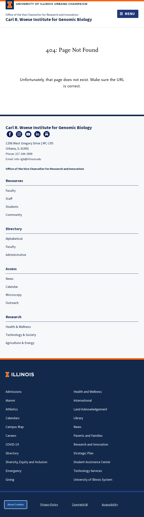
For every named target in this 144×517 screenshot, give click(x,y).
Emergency (13, 471)
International (83, 400)
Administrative (16, 255)
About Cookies (16, 505)
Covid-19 (12, 444)
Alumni (10, 400)
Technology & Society (21, 335)
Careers (11, 435)
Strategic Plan (83, 453)
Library (78, 418)
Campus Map (15, 427)
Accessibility (110, 505)
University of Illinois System (93, 479)
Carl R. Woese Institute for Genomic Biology (49, 19)
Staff (9, 198)
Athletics (12, 409)
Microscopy (14, 295)
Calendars (13, 418)
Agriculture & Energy (20, 343)
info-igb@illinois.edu (27, 159)
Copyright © (80, 505)
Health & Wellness (18, 327)
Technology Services (88, 471)
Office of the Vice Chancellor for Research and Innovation (42, 15)
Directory (12, 453)
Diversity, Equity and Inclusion (26, 462)
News (10, 278)
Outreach (12, 303)
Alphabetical (14, 238)
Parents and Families (88, 435)
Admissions (14, 391)
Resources (14, 180)
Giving (10, 479)
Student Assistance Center (92, 462)
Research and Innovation (91, 444)
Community (14, 214)
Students (12, 206)
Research (13, 317)
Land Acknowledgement (90, 409)
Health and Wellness (88, 391)
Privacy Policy (49, 505)
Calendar (12, 286)
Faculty (11, 190)
